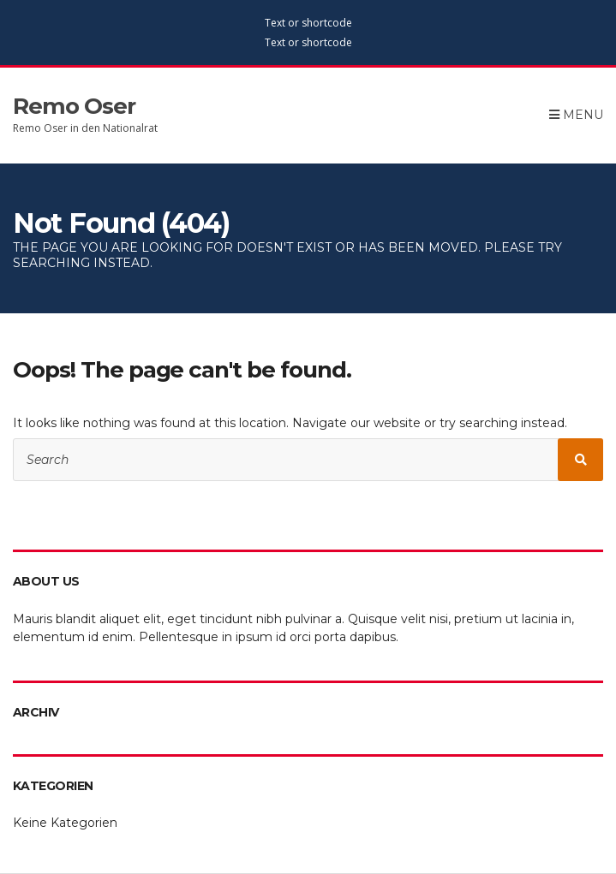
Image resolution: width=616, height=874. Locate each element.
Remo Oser (74, 106)
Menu (576, 114)
